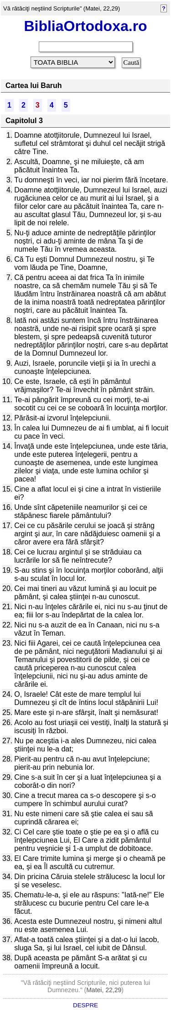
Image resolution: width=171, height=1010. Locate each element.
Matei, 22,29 (103, 990)
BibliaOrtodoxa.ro (85, 26)
